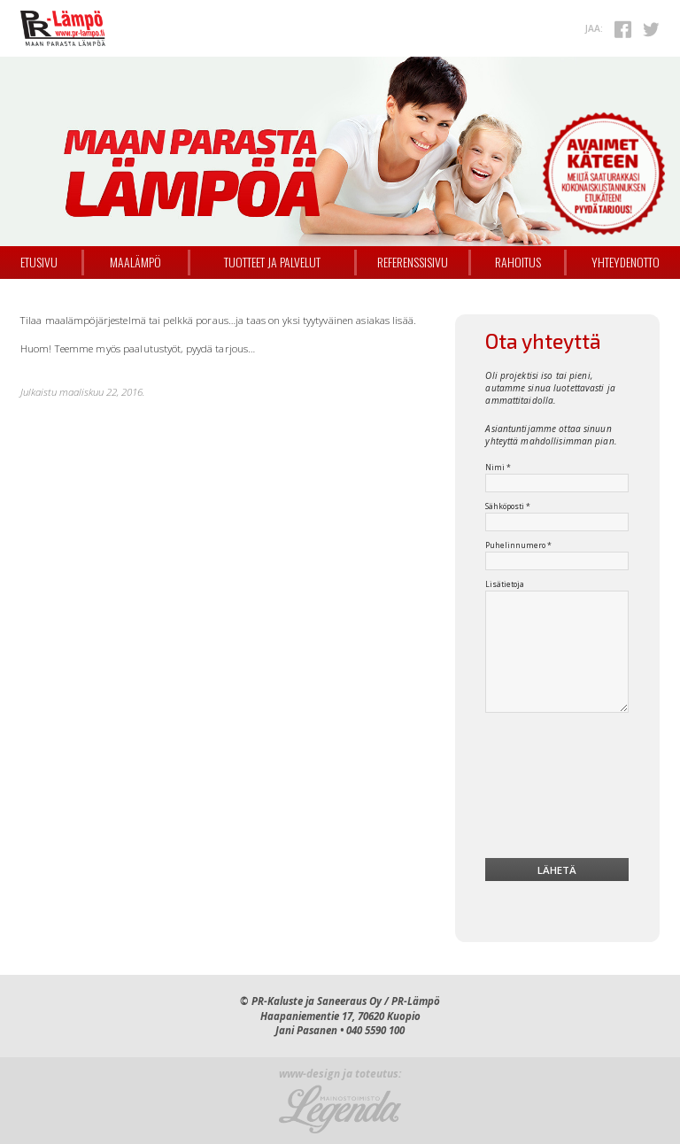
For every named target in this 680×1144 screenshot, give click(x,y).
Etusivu (39, 262)
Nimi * (498, 467)
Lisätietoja (504, 584)
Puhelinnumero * (518, 545)
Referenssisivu (412, 262)
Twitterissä (651, 29)
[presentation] (557, 789)
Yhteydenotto (625, 262)
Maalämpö (135, 262)
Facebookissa (623, 29)
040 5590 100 (375, 1030)
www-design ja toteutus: (340, 1074)
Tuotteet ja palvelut (272, 262)
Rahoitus (518, 262)
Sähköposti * (507, 506)
